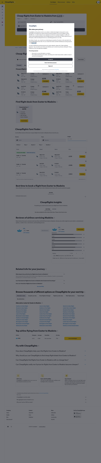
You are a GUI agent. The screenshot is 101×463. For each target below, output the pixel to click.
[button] (50, 59)
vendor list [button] (34, 43)
